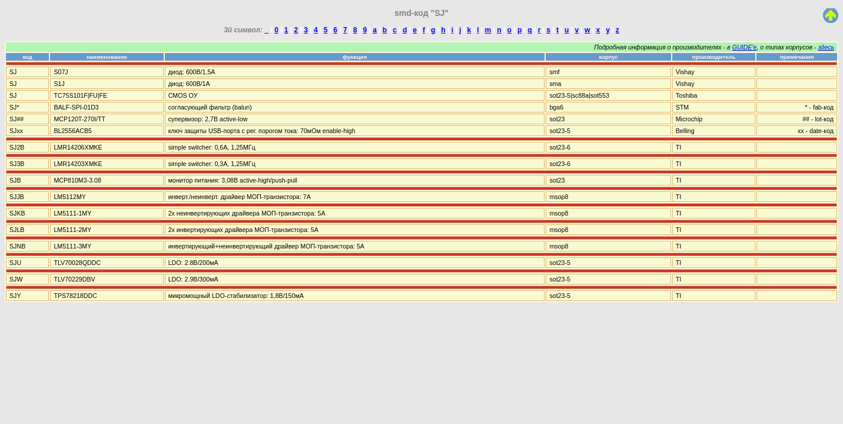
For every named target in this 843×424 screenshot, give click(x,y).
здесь (826, 47)
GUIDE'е (744, 47)
